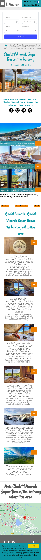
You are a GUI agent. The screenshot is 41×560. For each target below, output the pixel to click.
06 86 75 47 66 (30, 2)
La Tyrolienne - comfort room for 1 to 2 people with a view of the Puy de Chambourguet (19, 262)
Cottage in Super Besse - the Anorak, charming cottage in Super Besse (19, 430)
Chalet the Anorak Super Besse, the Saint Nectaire (17, 168)
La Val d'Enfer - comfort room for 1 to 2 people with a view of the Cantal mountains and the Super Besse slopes (19, 305)
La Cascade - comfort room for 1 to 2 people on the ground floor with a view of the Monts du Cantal (19, 391)
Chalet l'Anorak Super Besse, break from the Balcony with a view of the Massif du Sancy (17, 191)
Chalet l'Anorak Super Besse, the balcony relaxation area (22, 47)
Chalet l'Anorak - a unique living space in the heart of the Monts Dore (23, 46)
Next (37, 206)
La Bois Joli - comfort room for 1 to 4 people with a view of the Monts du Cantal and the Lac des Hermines (19, 349)
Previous (5, 206)
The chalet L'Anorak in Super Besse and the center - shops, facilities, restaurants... (19, 470)
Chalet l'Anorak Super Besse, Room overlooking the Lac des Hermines (17, 144)
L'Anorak (12, 45)
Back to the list (21, 206)
